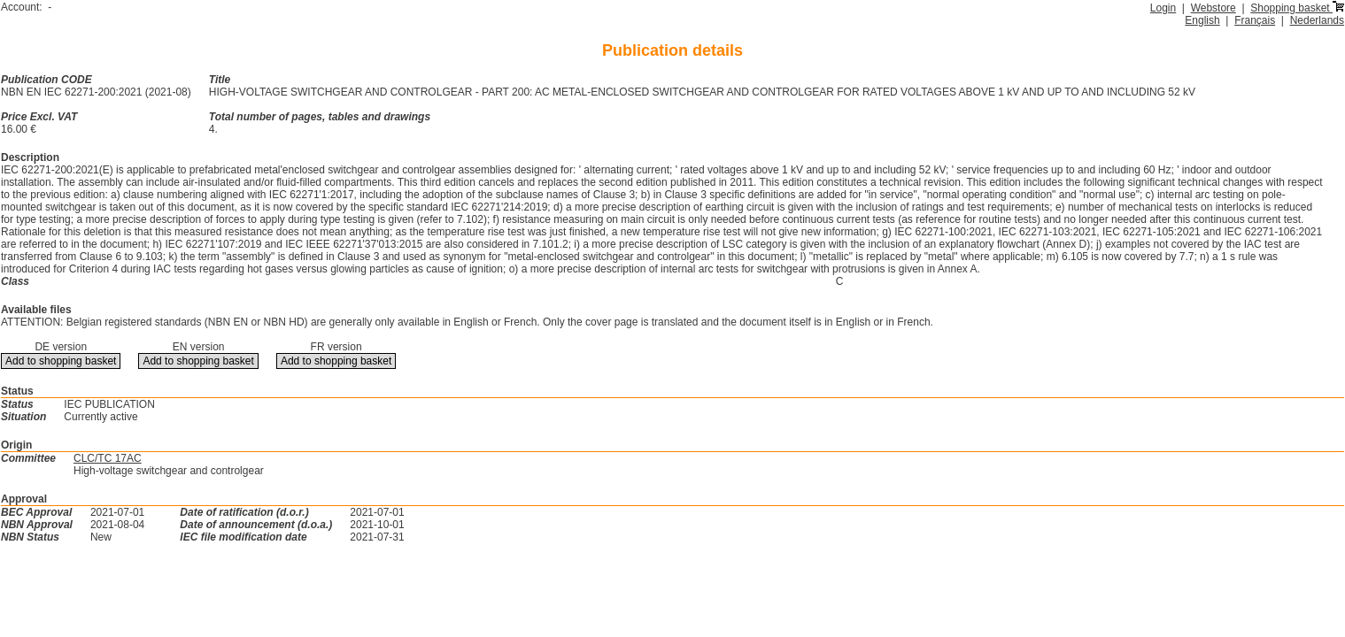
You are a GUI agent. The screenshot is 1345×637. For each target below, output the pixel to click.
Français (1254, 20)
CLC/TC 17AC (107, 458)
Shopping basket (1297, 8)
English (1202, 20)
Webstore (1213, 8)
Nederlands (1317, 20)
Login (1163, 8)
